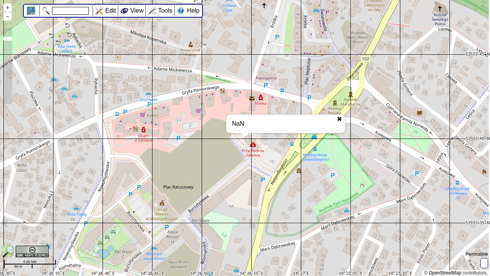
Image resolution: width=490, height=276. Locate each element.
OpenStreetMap (445, 273)
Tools (165, 10)
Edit (110, 10)
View (137, 10)
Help (193, 10)
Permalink (477, 254)
